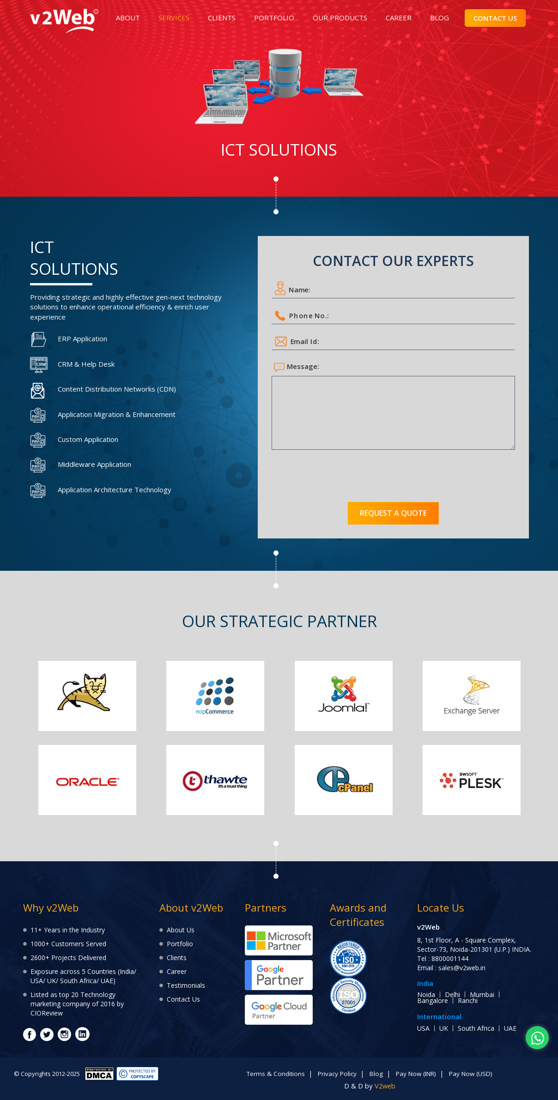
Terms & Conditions (271, 1073)
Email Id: (297, 341)
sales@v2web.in (461, 967)
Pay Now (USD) (475, 1073)
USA (423, 1028)
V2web (385, 1085)
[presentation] (342, 472)
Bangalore (432, 1000)
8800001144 (449, 958)
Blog (375, 1073)
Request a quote (393, 513)
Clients (177, 957)
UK (443, 1028)
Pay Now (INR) (416, 1073)
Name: (293, 288)
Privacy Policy (334, 1073)
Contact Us (183, 999)
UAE (510, 1028)
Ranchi (468, 1000)
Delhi (452, 994)
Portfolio (180, 943)
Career (177, 971)
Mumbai (482, 994)
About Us (180, 929)
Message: (296, 367)
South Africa (476, 1028)
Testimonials (186, 985)
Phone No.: (302, 315)
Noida (426, 994)
